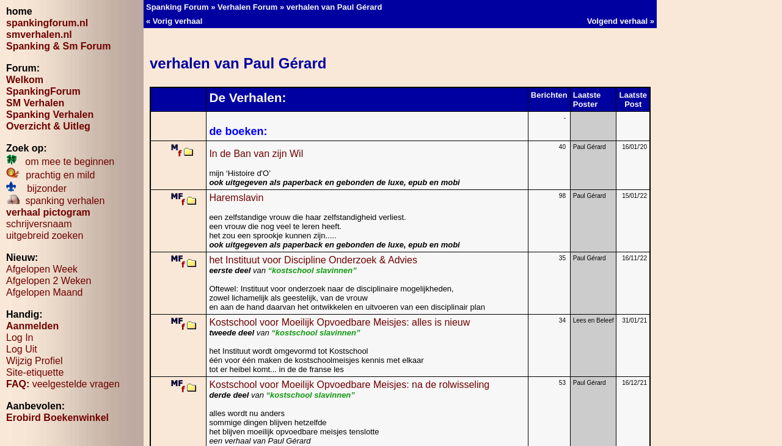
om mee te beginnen (60, 161)
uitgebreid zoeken (44, 235)
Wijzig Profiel (34, 361)
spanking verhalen (55, 201)
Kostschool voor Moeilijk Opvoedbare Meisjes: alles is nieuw (339, 322)
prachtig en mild (50, 175)
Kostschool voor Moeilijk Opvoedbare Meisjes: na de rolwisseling (349, 384)
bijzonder (36, 188)
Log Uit (21, 349)
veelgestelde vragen (63, 384)
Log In (19, 337)
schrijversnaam (39, 224)
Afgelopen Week (42, 269)
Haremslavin (236, 197)
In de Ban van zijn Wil (262, 153)
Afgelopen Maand (44, 292)
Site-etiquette (35, 372)
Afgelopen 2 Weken (48, 281)
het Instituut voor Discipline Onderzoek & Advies (313, 260)
